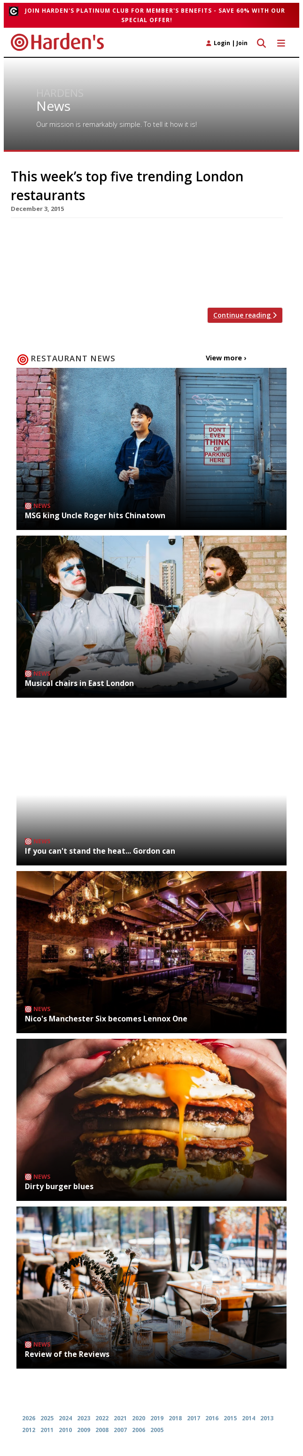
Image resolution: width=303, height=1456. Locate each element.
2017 (193, 1418)
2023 (83, 1418)
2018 (175, 1418)
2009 (83, 1430)
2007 (120, 1430)
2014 (248, 1418)
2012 (28, 1430)
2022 (102, 1418)
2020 (138, 1418)
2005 (156, 1430)
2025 (47, 1418)
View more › (226, 357)
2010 (65, 1430)
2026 (28, 1418)
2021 (120, 1418)
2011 (47, 1430)
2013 (266, 1418)
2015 (230, 1418)
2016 (211, 1418)
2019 (156, 1418)
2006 (138, 1430)
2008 (102, 1430)
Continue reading (245, 315)
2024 (65, 1418)
